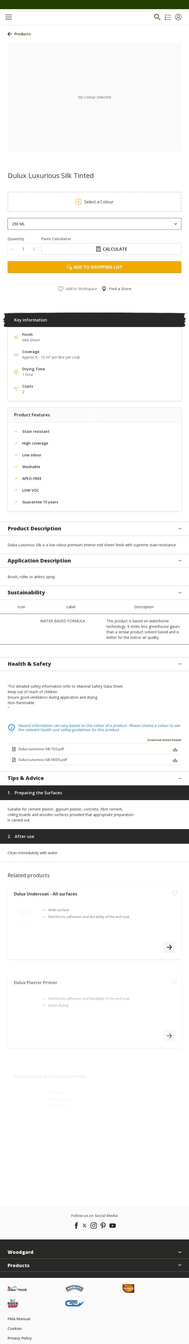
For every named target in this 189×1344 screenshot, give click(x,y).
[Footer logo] (36, 1272)
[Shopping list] (168, 17)
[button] (178, 17)
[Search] (157, 17)
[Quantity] (23, 249)
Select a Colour (94, 202)
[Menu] (8, 17)
